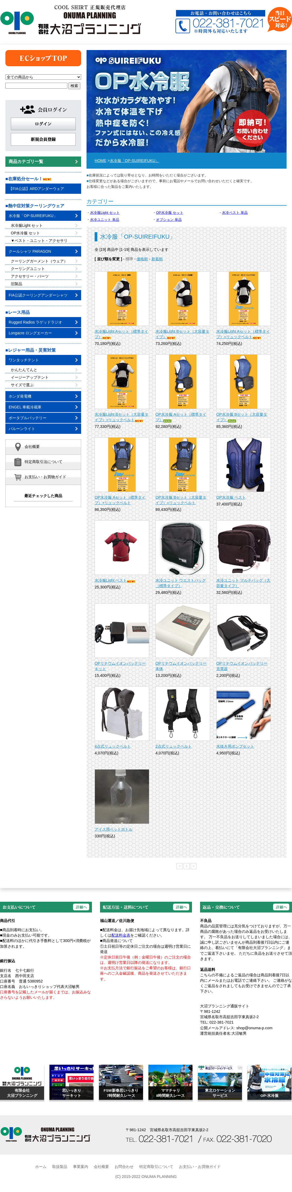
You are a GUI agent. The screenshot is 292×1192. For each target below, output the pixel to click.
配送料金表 (120, 935)
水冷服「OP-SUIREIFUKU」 (134, 160)
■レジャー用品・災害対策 (30, 350)
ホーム (41, 1166)
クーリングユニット (44, 269)
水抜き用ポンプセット (235, 746)
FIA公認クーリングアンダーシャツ (43, 295)
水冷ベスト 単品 (235, 213)
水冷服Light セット (105, 213)
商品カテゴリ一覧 (43, 161)
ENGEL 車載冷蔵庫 (43, 407)
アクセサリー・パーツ (44, 276)
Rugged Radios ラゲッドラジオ (43, 322)
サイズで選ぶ (44, 385)
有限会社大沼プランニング (70, 19)
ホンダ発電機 (43, 396)
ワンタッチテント (43, 360)
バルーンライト (43, 429)
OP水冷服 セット (169, 213)
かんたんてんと (44, 370)
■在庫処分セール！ (28, 179)
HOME (100, 160)
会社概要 (27, 447)
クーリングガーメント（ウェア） (44, 261)
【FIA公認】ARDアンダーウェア (36, 189)
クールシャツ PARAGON (43, 251)
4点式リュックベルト (113, 746)
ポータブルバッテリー (43, 418)
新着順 (157, 259)
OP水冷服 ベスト (231, 497)
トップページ (43, 58)
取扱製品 (59, 1166)
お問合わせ (124, 1166)
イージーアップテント (44, 377)
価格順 (142, 259)
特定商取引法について (38, 462)
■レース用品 (17, 312)
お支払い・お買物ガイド (40, 477)
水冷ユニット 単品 (104, 220)
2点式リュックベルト (173, 746)
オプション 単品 (169, 220)
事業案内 (80, 1166)
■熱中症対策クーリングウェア (34, 206)
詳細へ (81, 907)
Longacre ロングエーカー (43, 333)
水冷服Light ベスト (115, 580)
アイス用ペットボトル (113, 829)
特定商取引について (156, 1166)
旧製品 (44, 284)
